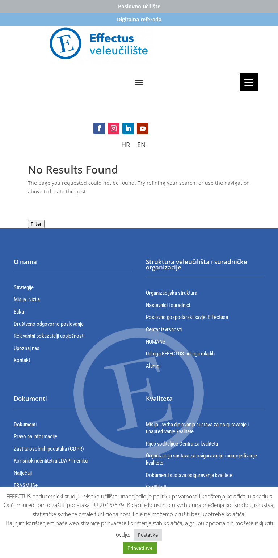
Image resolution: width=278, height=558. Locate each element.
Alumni (153, 366)
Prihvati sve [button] (139, 548)
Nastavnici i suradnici (168, 305)
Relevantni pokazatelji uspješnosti (49, 336)
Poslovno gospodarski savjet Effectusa (187, 317)
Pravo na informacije (35, 436)
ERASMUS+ (26, 485)
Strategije (24, 287)
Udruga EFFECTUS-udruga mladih (180, 353)
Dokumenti (25, 424)
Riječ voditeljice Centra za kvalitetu (182, 443)
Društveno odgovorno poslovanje (49, 324)
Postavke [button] (148, 535)
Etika (19, 311)
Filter (36, 224)
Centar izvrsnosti (164, 329)
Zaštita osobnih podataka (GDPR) (49, 449)
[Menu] (249, 82)
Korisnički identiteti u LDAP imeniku (51, 460)
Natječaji (23, 473)
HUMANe (155, 341)
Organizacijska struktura (171, 293)
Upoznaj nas (26, 348)
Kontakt (22, 360)
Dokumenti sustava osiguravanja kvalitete (189, 475)
